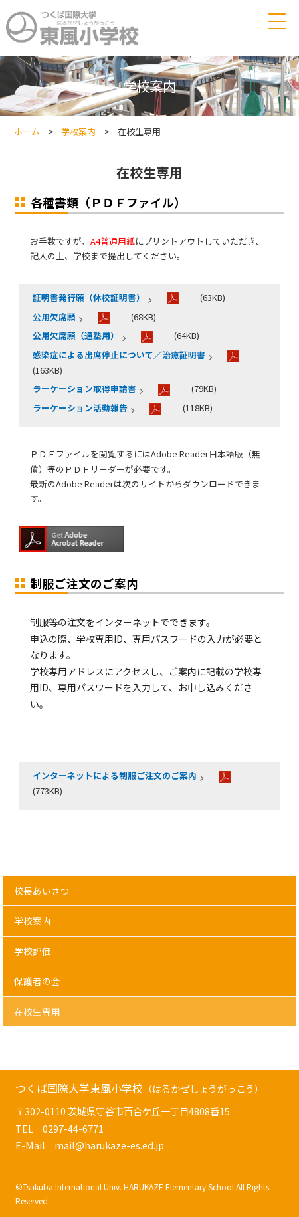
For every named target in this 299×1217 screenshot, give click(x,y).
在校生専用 (37, 1011)
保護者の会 (37, 981)
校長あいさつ (42, 890)
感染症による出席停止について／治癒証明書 (119, 354)
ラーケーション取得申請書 (84, 388)
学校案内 (78, 131)
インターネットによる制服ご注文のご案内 (115, 775)
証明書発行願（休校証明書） (89, 297)
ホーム (27, 131)
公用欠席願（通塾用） (76, 335)
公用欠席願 (54, 316)
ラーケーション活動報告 (80, 407)
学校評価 (32, 951)
